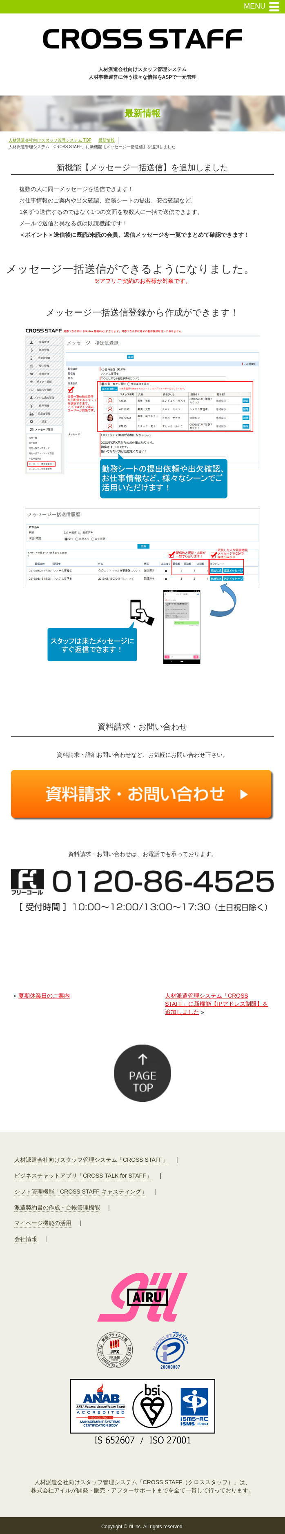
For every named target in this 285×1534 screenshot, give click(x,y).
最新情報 (106, 140)
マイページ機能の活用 (42, 1223)
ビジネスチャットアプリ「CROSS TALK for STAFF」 (83, 1175)
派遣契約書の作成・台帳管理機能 (57, 1207)
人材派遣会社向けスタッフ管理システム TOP (50, 140)
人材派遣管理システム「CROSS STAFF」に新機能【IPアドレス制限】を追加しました (216, 1003)
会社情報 (25, 1239)
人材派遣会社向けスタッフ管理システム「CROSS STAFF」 (91, 1159)
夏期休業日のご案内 (44, 995)
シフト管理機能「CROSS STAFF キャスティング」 (80, 1191)
